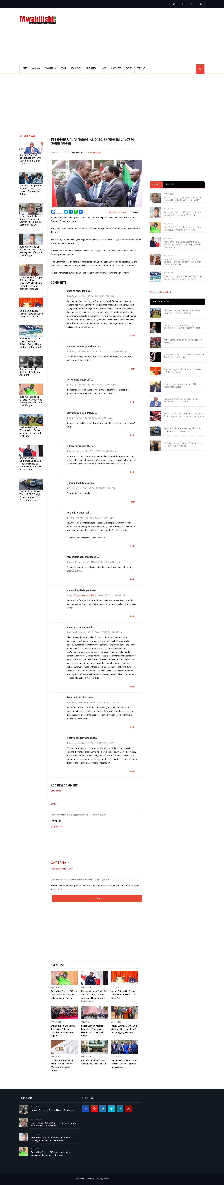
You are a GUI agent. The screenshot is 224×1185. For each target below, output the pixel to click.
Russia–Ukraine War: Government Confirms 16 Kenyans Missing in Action (182, 326)
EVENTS (129, 68)
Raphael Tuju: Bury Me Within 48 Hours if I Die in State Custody (183, 385)
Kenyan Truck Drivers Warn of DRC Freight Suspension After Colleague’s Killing (30, 495)
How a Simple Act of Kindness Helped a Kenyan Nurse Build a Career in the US (30, 220)
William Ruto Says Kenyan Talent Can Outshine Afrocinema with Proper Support (63, 1031)
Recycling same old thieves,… (82, 412)
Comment (55, 827)
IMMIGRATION (50, 68)
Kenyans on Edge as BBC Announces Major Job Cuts (94, 1062)
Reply (132, 335)
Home (24, 68)
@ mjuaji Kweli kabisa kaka (80, 483)
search (200, 69)
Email (53, 804)
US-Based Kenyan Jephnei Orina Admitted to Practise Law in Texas (183, 444)
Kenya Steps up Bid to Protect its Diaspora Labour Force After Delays (30, 190)
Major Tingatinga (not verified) (82, 595)
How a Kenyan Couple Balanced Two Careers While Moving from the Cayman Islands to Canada (31, 283)
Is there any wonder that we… (82, 446)
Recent (156, 184)
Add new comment (117, 212)
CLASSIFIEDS (116, 68)
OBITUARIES (91, 68)
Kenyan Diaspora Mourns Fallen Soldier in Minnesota (183, 341)
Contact (90, 1179)
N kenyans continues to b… (80, 627)
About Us (79, 1179)
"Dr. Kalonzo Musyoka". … (80, 379)
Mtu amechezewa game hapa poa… (84, 346)
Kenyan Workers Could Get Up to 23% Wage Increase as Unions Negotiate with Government (31, 464)
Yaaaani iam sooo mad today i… (83, 556)
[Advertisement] (147, 33)
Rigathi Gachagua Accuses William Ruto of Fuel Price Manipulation (124, 1063)
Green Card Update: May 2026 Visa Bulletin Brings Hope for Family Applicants (30, 342)
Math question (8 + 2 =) (61, 869)
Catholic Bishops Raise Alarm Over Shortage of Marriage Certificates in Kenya (62, 1065)
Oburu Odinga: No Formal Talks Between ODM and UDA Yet (31, 313)
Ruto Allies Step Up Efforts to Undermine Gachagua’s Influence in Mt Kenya (30, 251)
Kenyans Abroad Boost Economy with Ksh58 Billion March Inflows (30, 159)
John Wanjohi (95, 152)
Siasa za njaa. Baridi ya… (79, 290)
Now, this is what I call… (79, 512)
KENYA (63, 68)
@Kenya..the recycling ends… (82, 737)
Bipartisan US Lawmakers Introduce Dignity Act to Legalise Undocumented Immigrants (184, 415)
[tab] (156, 184)
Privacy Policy (103, 1179)
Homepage (56, 821)
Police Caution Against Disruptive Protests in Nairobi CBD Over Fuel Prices (92, 1031)
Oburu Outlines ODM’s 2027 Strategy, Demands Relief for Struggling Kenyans (124, 1029)
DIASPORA (36, 68)
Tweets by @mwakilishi (160, 292)
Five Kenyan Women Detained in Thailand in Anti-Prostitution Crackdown (184, 356)
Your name (56, 791)
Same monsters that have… (80, 697)
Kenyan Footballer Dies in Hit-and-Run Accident (29, 372)
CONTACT (141, 68)
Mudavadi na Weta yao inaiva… (82, 590)
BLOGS (103, 68)
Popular (170, 184)
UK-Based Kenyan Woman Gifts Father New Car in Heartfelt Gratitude (30, 431)
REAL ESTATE (76, 68)
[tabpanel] (177, 233)
